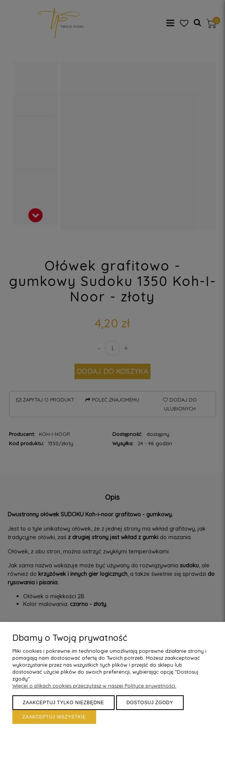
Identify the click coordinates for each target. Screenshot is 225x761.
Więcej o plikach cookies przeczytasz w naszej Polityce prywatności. (94, 686)
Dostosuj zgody (150, 702)
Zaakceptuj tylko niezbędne (63, 702)
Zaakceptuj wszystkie (54, 717)
